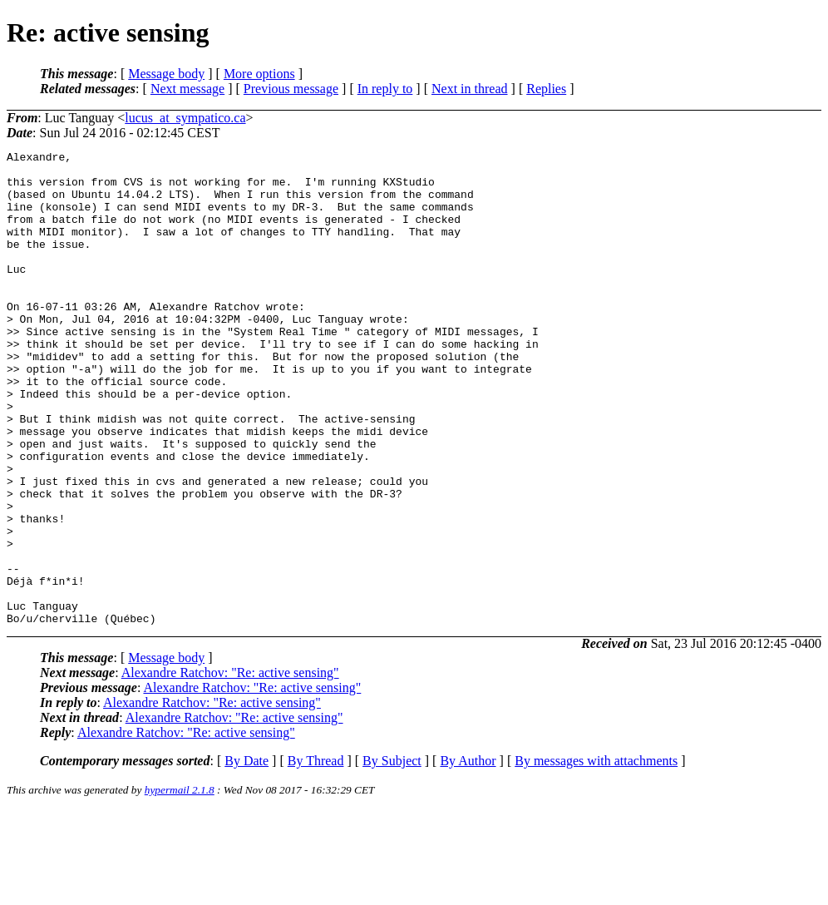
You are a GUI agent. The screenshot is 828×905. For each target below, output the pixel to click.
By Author (467, 855)
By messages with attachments (596, 855)
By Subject (391, 855)
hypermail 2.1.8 (179, 884)
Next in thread (469, 89)
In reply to (385, 89)
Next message (187, 89)
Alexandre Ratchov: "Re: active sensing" (230, 767)
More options (259, 74)
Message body (166, 74)
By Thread (316, 855)
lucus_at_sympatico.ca (185, 118)
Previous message (291, 89)
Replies (546, 89)
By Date (246, 855)
